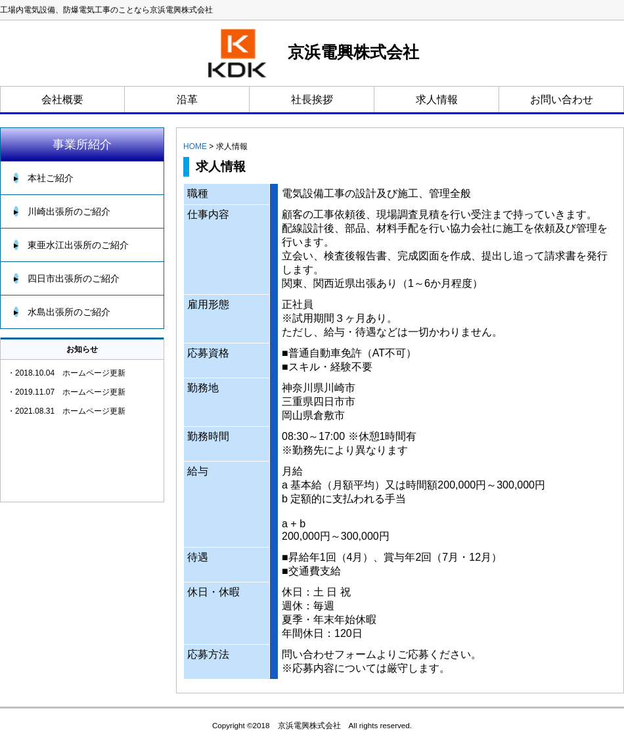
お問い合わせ (561, 99)
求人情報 (437, 99)
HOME (195, 146)
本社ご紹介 (44, 178)
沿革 (187, 99)
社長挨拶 (312, 99)
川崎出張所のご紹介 (62, 211)
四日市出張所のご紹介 (67, 278)
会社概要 (62, 99)
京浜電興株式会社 (312, 53)
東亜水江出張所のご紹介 (71, 245)
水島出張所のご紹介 (62, 312)
